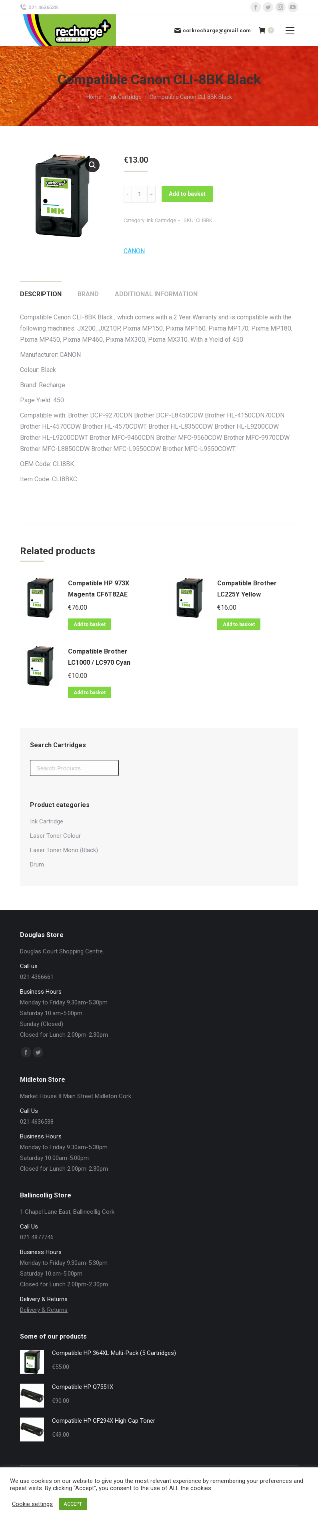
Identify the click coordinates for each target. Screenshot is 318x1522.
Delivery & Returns (44, 1309)
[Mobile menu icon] (290, 30)
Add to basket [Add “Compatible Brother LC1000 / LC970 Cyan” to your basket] (90, 692)
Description (41, 294)
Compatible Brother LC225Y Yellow (247, 588)
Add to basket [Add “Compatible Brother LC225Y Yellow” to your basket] (239, 624)
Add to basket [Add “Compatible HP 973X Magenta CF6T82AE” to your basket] (90, 624)
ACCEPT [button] (73, 1504)
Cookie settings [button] (32, 1504)
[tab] (41, 290)
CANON (134, 251)
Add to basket (187, 194)
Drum (37, 864)
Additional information (156, 294)
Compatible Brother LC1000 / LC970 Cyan (99, 657)
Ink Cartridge (161, 220)
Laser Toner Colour (55, 835)
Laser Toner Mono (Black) (64, 850)
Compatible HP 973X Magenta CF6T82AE (98, 588)
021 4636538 (39, 7)
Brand (88, 294)
